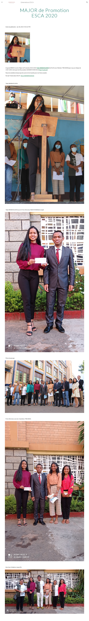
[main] (44, 13)
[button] (2, 2)
